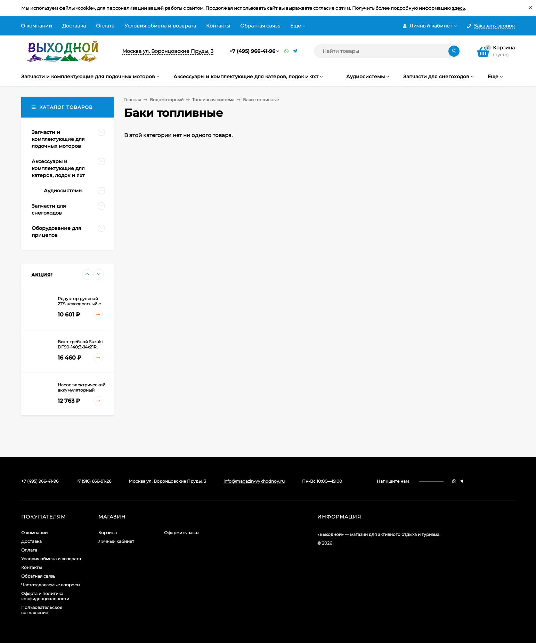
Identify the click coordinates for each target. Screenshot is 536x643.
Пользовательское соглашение (41, 610)
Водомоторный (167, 99)
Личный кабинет (116, 541)
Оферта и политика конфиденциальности (45, 596)
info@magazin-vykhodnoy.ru (254, 481)
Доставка (74, 26)
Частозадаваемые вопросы (50, 584)
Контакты (218, 26)
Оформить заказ (181, 532)
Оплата (105, 26)
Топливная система (213, 99)
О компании (36, 26)
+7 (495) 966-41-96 (252, 51)
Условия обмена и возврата (160, 26)
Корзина (107, 532)
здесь (458, 8)
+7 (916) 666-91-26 (93, 481)
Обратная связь (260, 26)
